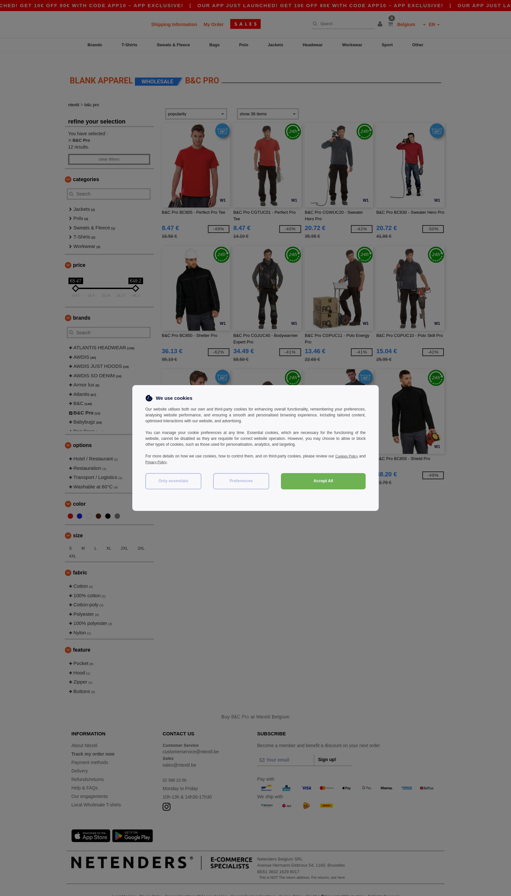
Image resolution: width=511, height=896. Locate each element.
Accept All (323, 481)
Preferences (241, 481)
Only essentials (173, 481)
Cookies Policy (353, 456)
